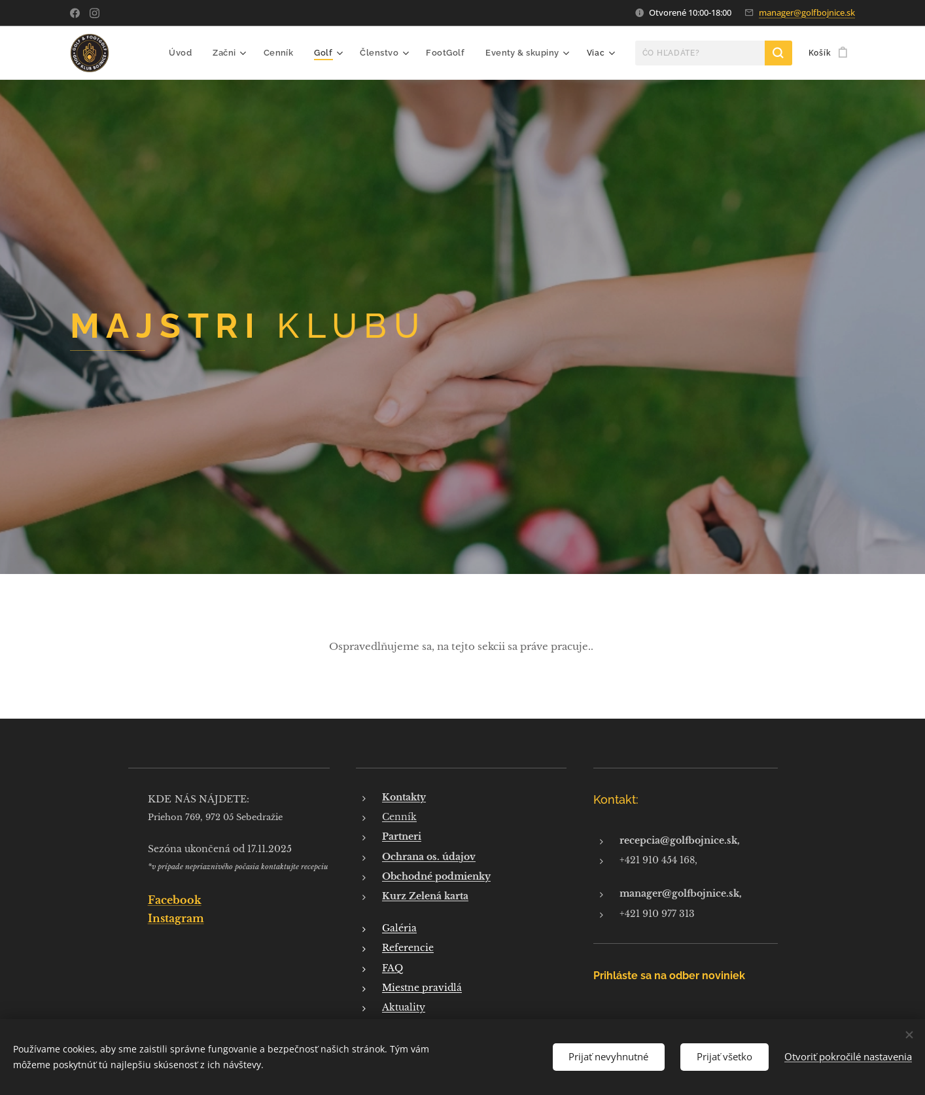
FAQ (392, 967)
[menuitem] (193, 53)
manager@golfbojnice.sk (807, 12)
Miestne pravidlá (422, 988)
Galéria (399, 928)
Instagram (176, 918)
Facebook (174, 899)
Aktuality (403, 1007)
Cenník (399, 817)
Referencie (408, 948)
